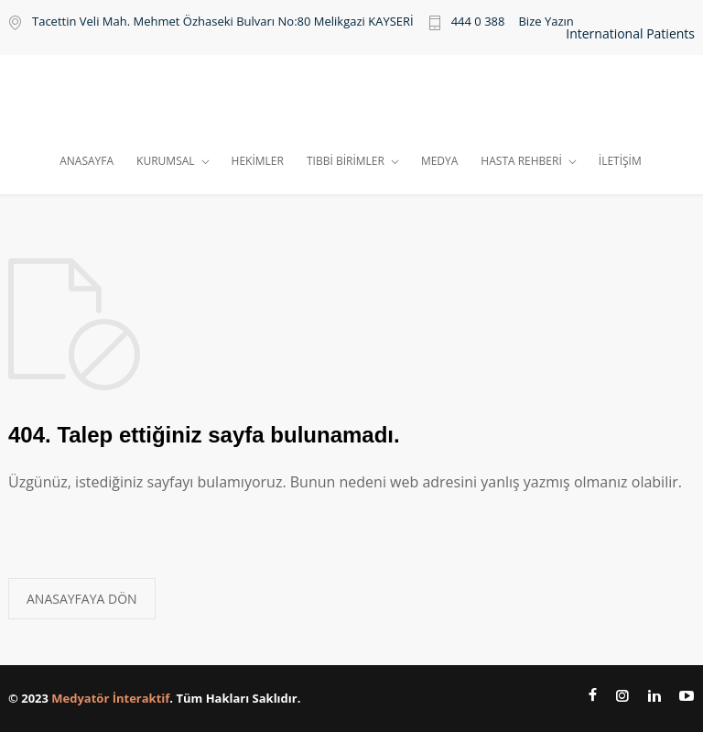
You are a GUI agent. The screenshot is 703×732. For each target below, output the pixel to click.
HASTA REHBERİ (521, 161)
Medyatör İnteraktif (110, 698)
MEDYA (439, 161)
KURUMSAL (165, 161)
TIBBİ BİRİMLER (345, 161)
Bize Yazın (545, 21)
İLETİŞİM (620, 161)
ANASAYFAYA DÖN (82, 598)
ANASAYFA (86, 161)
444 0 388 (478, 22)
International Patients (630, 33)
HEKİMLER (258, 161)
